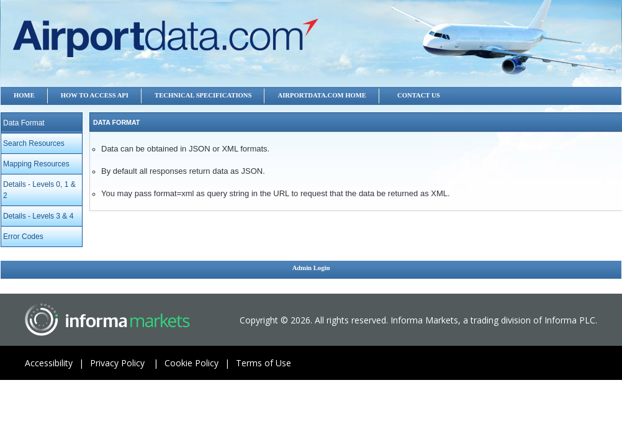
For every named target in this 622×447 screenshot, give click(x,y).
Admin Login (311, 267)
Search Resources (34, 143)
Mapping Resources (36, 164)
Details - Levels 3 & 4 (38, 216)
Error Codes (23, 236)
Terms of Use (263, 363)
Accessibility (57, 363)
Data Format (24, 123)
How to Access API (94, 95)
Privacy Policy (127, 363)
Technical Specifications (203, 95)
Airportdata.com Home (321, 95)
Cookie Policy (200, 363)
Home (24, 95)
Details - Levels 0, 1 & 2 (39, 190)
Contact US (418, 95)
